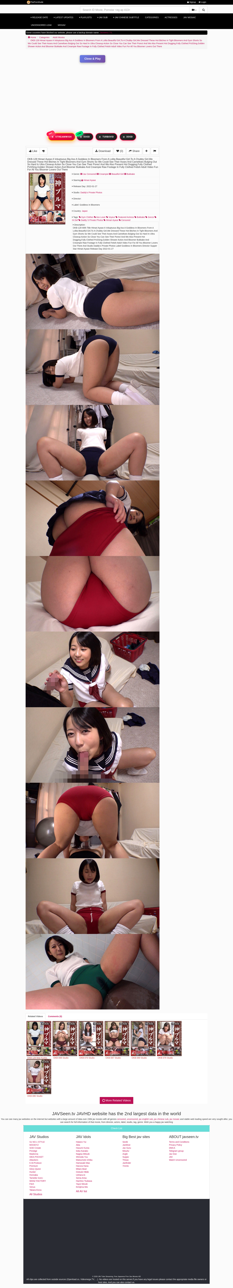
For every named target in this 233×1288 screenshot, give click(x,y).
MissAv (62, 25)
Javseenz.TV (106, 32)
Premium (33, 1166)
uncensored (132, 1119)
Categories (152, 17)
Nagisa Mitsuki (83, 1154)
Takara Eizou (35, 1190)
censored (124, 220)
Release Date (39, 17)
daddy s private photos (90, 220)
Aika (78, 1145)
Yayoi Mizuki (82, 1184)
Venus (32, 1187)
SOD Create (35, 1148)
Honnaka (33, 1175)
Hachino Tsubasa (84, 1181)
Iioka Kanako (82, 1151)
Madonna (33, 1154)
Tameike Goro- (36, 1178)
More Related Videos (116, 1100)
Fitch (31, 1184)
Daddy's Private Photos (91, 192)
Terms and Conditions (179, 1142)
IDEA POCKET (36, 1157)
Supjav (125, 1157)
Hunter (32, 1172)
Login (202, 2)
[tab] (35, 1016)
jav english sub (146, 1119)
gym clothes (86, 217)
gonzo (149, 217)
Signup (191, 2)
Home (32, 37)
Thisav (125, 1160)
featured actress (125, 217)
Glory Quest (35, 1169)
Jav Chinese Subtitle (126, 17)
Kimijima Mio (82, 1187)
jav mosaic (175, 1119)
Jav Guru (126, 1148)
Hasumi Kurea (82, 1148)
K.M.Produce (35, 1163)
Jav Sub (103, 17)
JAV (171, 1157)
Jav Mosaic (189, 17)
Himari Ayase (88, 180)
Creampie (102, 174)
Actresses (171, 17)
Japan (85, 211)
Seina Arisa (81, 1178)
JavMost (126, 1145)
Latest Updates (63, 17)
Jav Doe (173, 1154)
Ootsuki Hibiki (82, 1172)
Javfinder (126, 1163)
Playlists (85, 17)
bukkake (139, 217)
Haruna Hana (82, 1166)
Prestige (33, 1151)
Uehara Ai (80, 1175)
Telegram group (176, 1151)
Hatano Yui (81, 1142)
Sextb (125, 1142)
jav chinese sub (161, 1119)
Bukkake (129, 174)
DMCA (172, 1148)
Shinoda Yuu (82, 1157)
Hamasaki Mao (83, 1163)
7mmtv (125, 1166)
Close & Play (92, 58)
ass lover (100, 217)
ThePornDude (35, 2)
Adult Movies (59, 37)
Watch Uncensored (178, 1160)
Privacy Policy (175, 1145)
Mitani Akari (81, 1169)
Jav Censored (88, 174)
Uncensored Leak (41, 25)
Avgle (125, 1154)
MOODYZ (34, 1145)
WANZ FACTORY (37, 1181)
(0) (119, 151)
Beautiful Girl (116, 174)
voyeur (110, 217)
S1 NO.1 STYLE (37, 1142)
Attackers (33, 1160)
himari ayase (111, 220)
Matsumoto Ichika (84, 1160)
